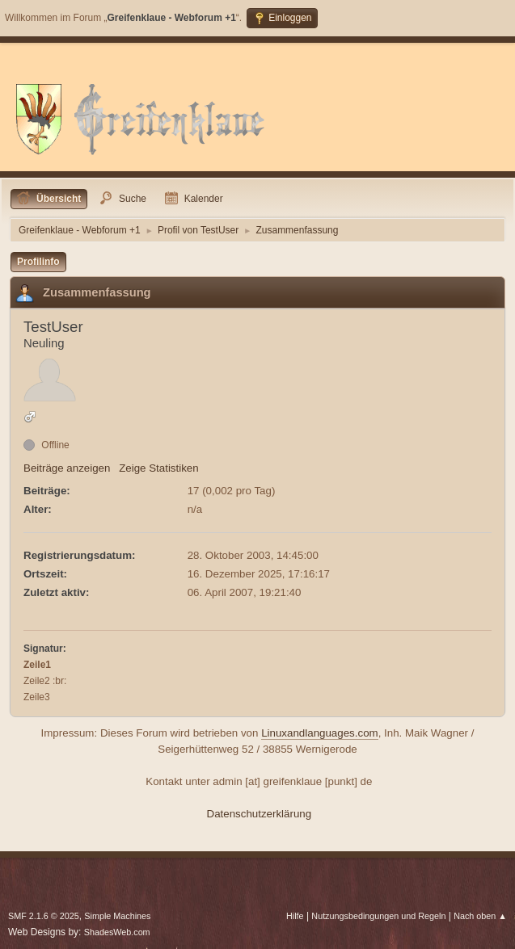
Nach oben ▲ (480, 916)
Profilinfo (38, 261)
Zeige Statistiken (159, 468)
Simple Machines (117, 916)
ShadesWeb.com (117, 932)
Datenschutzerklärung (259, 814)
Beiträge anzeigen (66, 468)
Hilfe (295, 916)
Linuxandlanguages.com (319, 733)
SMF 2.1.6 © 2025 (43, 916)
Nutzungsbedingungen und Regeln (378, 916)
